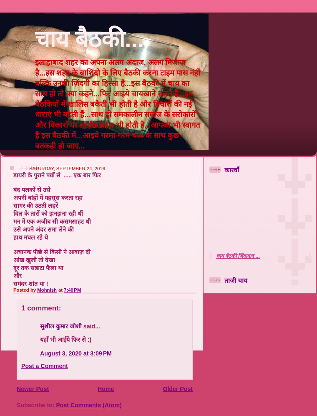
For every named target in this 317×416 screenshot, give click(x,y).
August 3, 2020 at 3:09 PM (76, 353)
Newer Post (33, 389)
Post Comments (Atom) (88, 405)
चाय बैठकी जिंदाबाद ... (238, 256)
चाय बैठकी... (89, 39)
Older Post (178, 389)
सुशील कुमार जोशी (61, 326)
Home (106, 389)
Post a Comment (44, 366)
